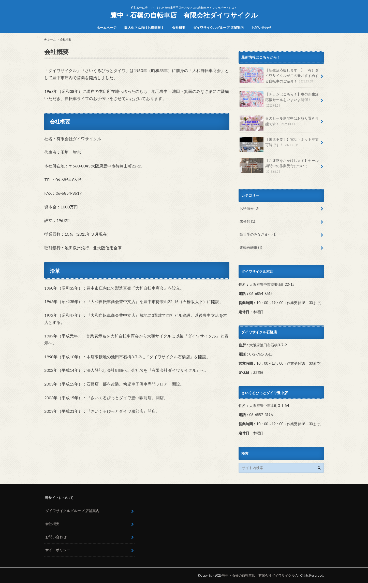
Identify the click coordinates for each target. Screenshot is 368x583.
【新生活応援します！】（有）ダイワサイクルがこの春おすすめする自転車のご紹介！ (279, 75)
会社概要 (178, 27)
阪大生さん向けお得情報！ (144, 27)
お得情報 (249, 208)
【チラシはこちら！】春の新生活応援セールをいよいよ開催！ (279, 99)
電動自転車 (251, 247)
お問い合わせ (261, 27)
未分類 (247, 221)
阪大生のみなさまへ (258, 234)
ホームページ (106, 27)
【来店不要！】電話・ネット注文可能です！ (279, 144)
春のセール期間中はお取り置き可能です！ (279, 123)
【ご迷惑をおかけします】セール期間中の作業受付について (279, 166)
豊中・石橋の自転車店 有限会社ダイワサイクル (184, 15)
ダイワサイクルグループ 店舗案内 (218, 27)
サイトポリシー (57, 550)
